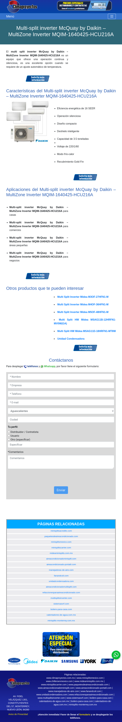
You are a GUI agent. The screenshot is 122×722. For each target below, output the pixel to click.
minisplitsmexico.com (61, 542)
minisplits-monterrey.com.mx (61, 620)
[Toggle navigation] (112, 16)
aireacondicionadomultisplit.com (61, 587)
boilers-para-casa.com (61, 609)
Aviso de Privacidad (18, 714)
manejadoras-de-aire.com (61, 570)
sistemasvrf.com (61, 604)
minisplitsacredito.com (61, 531)
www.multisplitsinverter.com (51, 698)
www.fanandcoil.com (91, 691)
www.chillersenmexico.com (59, 681)
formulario (84, 714)
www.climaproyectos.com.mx (60, 678)
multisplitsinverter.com (61, 598)
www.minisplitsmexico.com (90, 678)
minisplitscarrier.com (61, 547)
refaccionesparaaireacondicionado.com (61, 592)
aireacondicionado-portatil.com (61, 564)
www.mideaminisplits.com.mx (89, 681)
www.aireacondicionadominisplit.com (56, 688)
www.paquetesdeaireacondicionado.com (88, 684)
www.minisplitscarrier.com (54, 684)
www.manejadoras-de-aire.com (63, 691)
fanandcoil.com (61, 575)
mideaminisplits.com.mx (61, 553)
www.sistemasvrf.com (77, 698)
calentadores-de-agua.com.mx (61, 615)
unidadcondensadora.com (61, 581)
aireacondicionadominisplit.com (61, 559)
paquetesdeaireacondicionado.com (61, 536)
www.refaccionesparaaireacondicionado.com (91, 694)
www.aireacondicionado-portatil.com (94, 688)
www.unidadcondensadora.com (51, 694)
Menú (10, 16)
